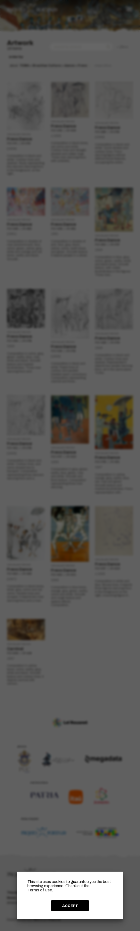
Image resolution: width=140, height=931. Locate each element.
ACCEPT (70, 906)
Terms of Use (39, 890)
